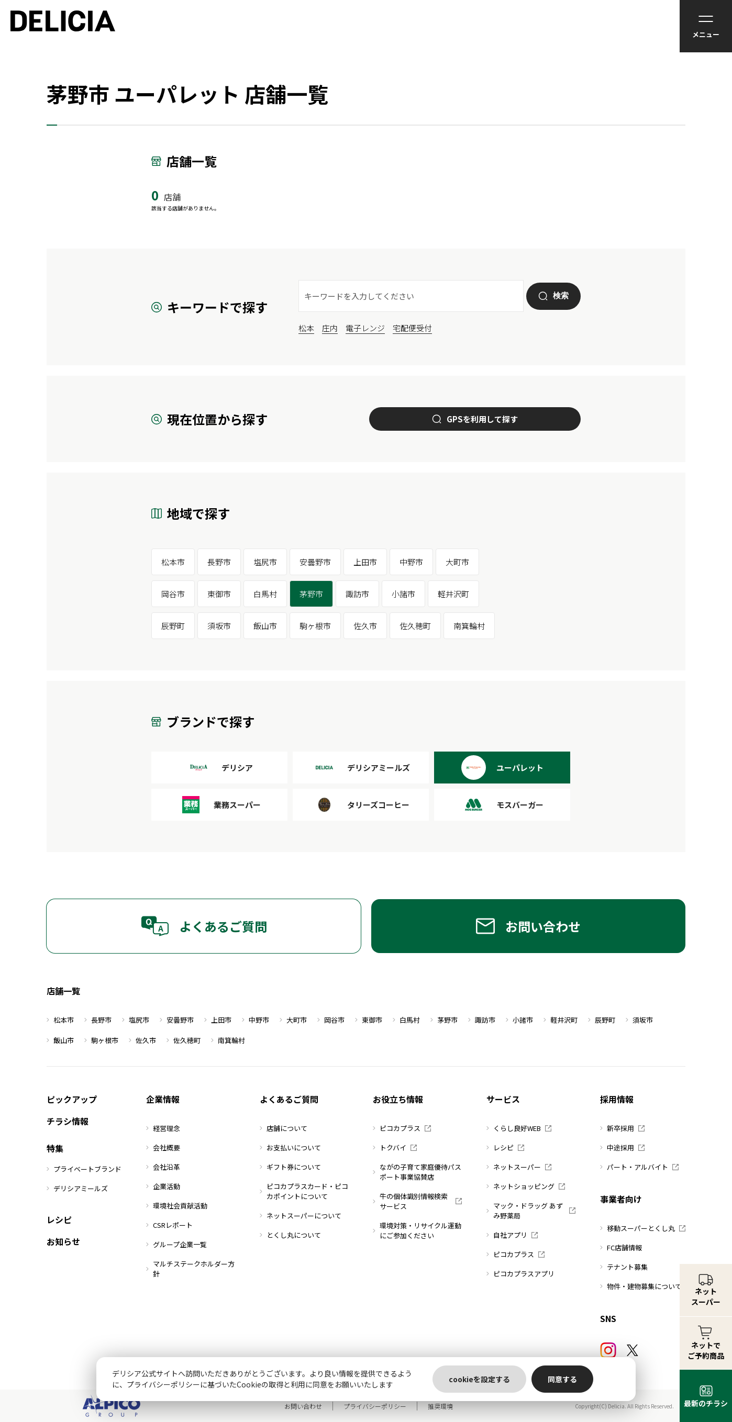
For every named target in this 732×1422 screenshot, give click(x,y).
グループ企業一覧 (176, 1244)
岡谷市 (173, 593)
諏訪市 (357, 593)
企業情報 (163, 1099)
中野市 (411, 561)
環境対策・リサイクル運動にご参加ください (417, 1230)
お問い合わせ (528, 926)
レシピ (59, 1219)
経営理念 (163, 1128)
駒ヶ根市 (315, 625)
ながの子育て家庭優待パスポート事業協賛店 (417, 1172)
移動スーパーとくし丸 (642, 1228)
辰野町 (173, 625)
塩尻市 (265, 561)
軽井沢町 (453, 593)
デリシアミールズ (77, 1188)
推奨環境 (440, 1406)
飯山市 (265, 625)
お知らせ (63, 1241)
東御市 (219, 593)
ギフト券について (290, 1167)
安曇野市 (315, 561)
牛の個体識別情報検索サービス (417, 1201)
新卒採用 (622, 1128)
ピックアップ (72, 1099)
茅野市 (311, 593)
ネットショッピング (525, 1186)
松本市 (173, 561)
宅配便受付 (412, 327)
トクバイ (395, 1147)
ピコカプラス (402, 1128)
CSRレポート (169, 1225)
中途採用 (622, 1147)
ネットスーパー (518, 1167)
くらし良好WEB (518, 1128)
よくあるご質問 (204, 926)
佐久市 (365, 625)
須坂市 (219, 625)
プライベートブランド (84, 1169)
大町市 (457, 561)
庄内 (330, 327)
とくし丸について (290, 1235)
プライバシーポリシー (374, 1406)
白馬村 (265, 593)
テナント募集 (624, 1267)
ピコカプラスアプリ (520, 1274)
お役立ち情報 (398, 1099)
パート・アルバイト (639, 1167)
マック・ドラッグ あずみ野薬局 (530, 1211)
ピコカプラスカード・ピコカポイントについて (304, 1191)
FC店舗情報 (621, 1247)
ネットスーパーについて (300, 1216)
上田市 (365, 561)
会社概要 (163, 1147)
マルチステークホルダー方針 (190, 1269)
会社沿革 (163, 1167)
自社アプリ (512, 1235)
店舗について (283, 1128)
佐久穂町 (415, 625)
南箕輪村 (469, 625)
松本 (306, 327)
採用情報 (617, 1099)
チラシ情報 (67, 1121)
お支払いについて (290, 1147)
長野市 (219, 561)
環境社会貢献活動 (176, 1206)
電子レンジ (365, 327)
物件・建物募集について (641, 1286)
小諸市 (403, 593)
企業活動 (163, 1186)
